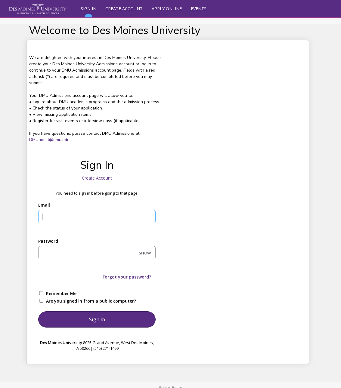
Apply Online (167, 8)
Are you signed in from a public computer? (91, 301)
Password (48, 241)
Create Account (124, 8)
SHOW (145, 253)
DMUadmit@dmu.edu (49, 140)
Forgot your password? (127, 277)
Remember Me (61, 293)
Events (198, 8)
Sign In (88, 11)
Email (44, 205)
